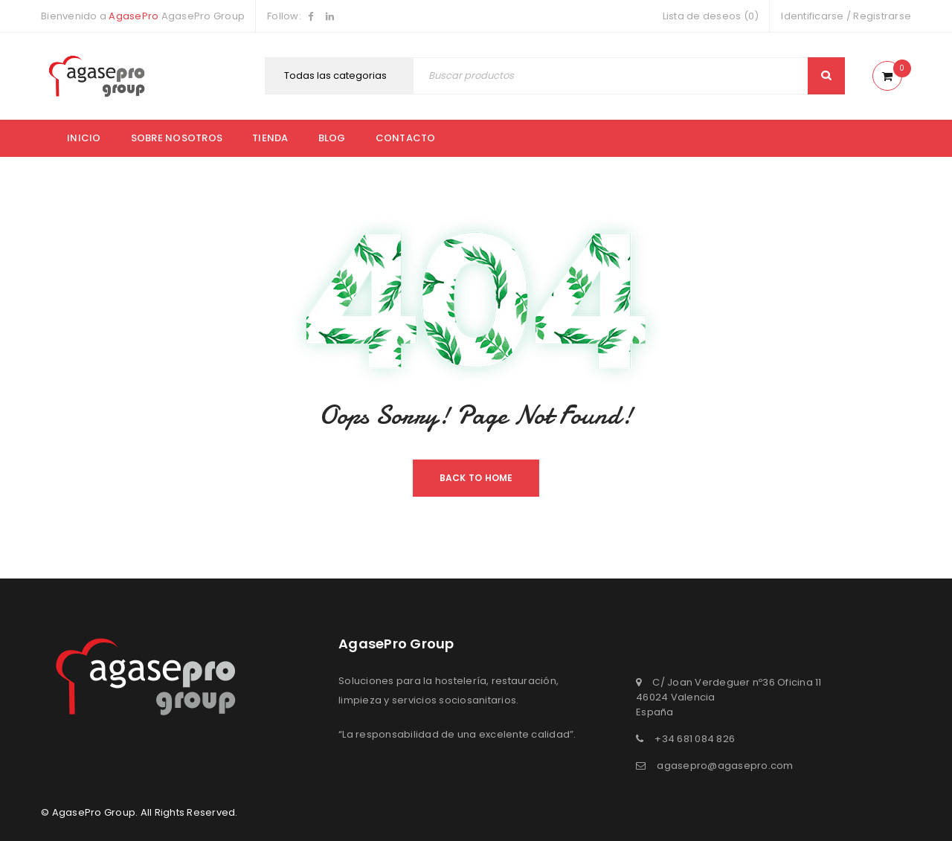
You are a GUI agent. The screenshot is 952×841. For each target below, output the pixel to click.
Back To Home (476, 477)
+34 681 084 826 (694, 739)
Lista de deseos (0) (711, 16)
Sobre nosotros (177, 138)
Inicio (84, 138)
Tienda (270, 138)
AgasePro (133, 16)
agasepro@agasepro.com (725, 765)
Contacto (406, 138)
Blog (332, 138)
